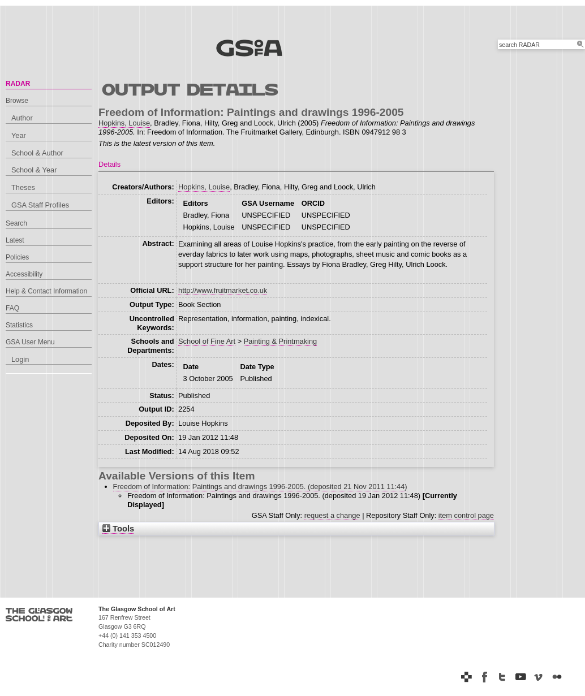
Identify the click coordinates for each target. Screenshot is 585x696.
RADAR (18, 84)
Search (16, 223)
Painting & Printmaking (280, 341)
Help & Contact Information (46, 291)
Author (22, 118)
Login (20, 359)
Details (109, 164)
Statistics (19, 325)
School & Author (37, 153)
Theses (23, 187)
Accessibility (24, 274)
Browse (17, 101)
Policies (17, 257)
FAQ (12, 308)
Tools (118, 528)
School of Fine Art (206, 341)
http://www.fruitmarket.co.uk (222, 290)
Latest (15, 240)
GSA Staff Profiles (40, 205)
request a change (332, 515)
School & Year (34, 170)
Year (18, 135)
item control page (466, 515)
